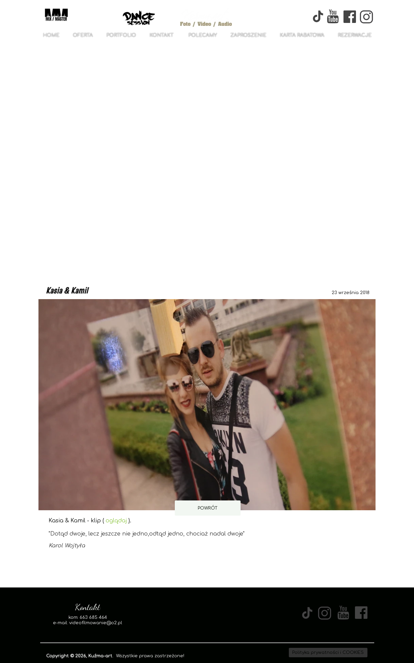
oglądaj (116, 521)
